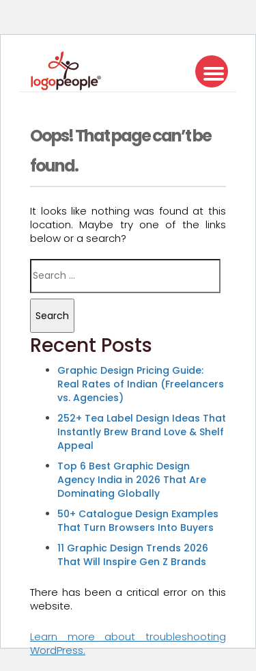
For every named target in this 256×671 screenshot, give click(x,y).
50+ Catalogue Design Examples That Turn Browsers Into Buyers (137, 520)
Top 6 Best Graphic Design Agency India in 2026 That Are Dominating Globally (131, 479)
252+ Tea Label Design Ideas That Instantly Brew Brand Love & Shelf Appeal (141, 431)
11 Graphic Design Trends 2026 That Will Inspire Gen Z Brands (132, 555)
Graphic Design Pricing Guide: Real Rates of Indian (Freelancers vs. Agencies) (140, 384)
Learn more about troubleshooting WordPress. (128, 643)
